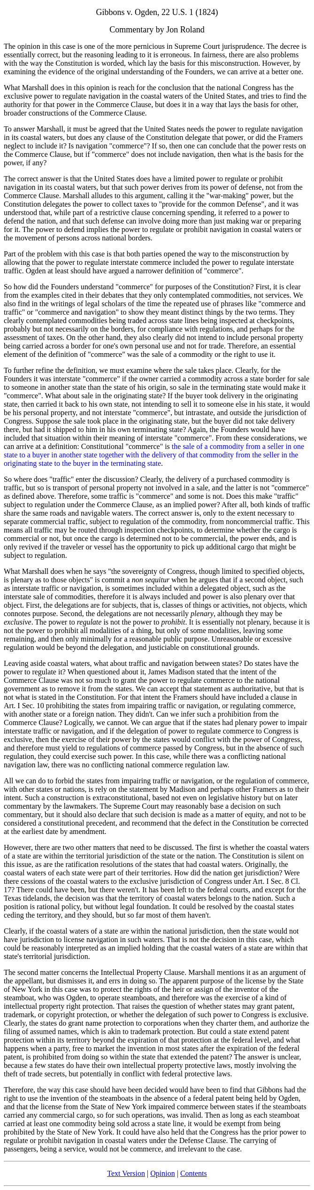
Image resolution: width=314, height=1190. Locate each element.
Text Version (126, 1173)
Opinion (162, 1173)
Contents (193, 1173)
